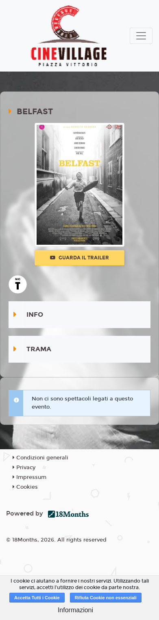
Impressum (29, 477)
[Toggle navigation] (141, 36)
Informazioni (75, 610)
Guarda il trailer (79, 258)
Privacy (24, 467)
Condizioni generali (40, 458)
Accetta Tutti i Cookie (37, 597)
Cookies (25, 487)
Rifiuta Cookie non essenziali (106, 597)
